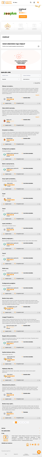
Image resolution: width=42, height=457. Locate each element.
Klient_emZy (10, 183)
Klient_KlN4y (9, 393)
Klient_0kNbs (9, 97)
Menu (16, 2)
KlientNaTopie (9, 138)
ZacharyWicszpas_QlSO (11, 325)
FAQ (6, 454)
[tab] (21, 428)
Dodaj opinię (23, 16)
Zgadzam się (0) (8, 103)
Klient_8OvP (9, 374)
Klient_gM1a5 (9, 412)
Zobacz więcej (21, 67)
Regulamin (16, 454)
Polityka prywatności (36, 454)
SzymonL (9, 198)
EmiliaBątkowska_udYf (12, 306)
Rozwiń (37, 95)
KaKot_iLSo (8, 119)
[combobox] (10, 75)
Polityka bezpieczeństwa (26, 454)
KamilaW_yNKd (9, 228)
